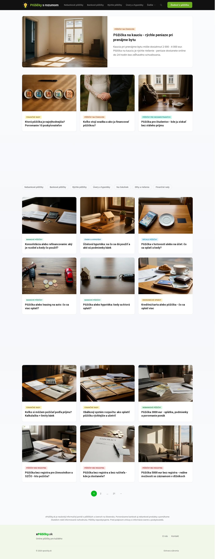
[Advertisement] (107, 159)
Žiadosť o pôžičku (180, 5)
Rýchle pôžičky (115, 5)
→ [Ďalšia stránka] (121, 493)
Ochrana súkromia (171, 551)
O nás (165, 536)
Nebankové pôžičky (73, 5)
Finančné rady (162, 187)
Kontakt (175, 536)
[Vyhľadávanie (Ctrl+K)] (161, 5)
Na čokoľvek (122, 187)
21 (114, 493)
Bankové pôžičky (95, 5)
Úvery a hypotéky (134, 5)
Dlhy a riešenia (142, 187)
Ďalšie (151, 5)
